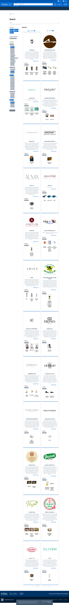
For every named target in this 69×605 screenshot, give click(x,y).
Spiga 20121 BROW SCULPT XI (27, 73)
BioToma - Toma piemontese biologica (32, 537)
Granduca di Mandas (34, 489)
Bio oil (27, 300)
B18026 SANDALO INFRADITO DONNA (49, 73)
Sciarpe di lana (49, 201)
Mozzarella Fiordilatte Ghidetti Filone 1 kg (52, 491)
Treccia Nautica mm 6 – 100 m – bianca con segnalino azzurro (49, 250)
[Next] (46, 589)
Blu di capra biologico (36, 536)
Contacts (65, 602)
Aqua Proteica (32, 396)
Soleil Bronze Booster (50, 164)
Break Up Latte (36, 300)
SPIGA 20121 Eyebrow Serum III (32, 73)
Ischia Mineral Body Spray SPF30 (32, 114)
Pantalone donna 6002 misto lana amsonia (31, 255)
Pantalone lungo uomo (49, 352)
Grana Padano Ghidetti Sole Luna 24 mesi (47, 490)
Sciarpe (45, 201)
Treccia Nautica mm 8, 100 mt (54, 248)
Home (11, 14)
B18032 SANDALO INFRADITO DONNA (54, 73)
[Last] (49, 589)
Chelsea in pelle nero (47, 398)
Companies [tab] (31, 31)
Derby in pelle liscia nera (52, 398)
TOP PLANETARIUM (37, 352)
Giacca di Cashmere (31, 209)
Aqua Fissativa (26, 397)
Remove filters (12, 110)
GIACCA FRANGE (27, 352)
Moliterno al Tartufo (32, 582)
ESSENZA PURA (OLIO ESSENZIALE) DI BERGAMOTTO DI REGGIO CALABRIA (49, 305)
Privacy (44, 601)
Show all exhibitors (16, 5)
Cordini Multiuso (44, 248)
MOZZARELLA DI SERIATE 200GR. (49, 536)
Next (40, 71)
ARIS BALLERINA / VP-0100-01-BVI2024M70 (32, 443)
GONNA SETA (32, 351)
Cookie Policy (48, 601)
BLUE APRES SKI (32, 164)
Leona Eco (47, 119)
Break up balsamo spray (31, 300)
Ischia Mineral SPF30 (36, 114)
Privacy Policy (54, 602)
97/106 (49, 442)
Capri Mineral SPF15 (27, 114)
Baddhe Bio (29, 488)
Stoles (54, 201)
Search (11, 22)
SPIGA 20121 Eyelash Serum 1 (37, 73)
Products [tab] (50, 31)
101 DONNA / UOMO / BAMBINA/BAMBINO (45, 73)
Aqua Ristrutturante (36, 397)
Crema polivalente (49, 582)
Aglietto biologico (26, 536)
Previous (23, 71)
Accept (49, 602)
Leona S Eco (52, 119)
